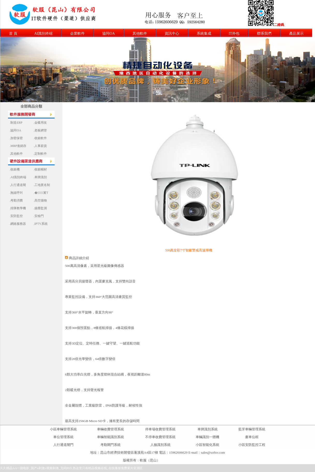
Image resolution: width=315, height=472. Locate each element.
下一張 (162, 106)
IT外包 (234, 33)
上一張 (152, 106)
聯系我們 (264, 33)
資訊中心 (172, 33)
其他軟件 (140, 33)
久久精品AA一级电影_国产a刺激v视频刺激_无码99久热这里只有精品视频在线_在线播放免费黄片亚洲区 (71, 468)
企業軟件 (77, 33)
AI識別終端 (43, 33)
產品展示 (296, 33)
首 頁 (13, 33)
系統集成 (204, 33)
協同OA (108, 33)
